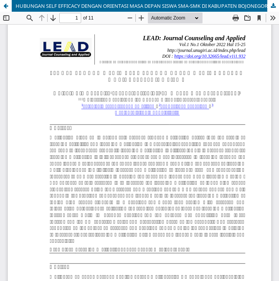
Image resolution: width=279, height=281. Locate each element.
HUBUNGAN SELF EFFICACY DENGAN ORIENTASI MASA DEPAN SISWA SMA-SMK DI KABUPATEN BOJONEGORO (144, 5)
